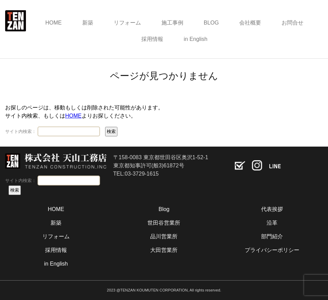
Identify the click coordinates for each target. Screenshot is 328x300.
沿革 (272, 223)
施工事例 (172, 23)
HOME (53, 23)
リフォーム (127, 23)
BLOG (211, 23)
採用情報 (152, 39)
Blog (163, 209)
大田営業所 (163, 250)
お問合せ (292, 23)
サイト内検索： (20, 131)
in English (195, 39)
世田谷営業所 (163, 223)
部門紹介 (272, 236)
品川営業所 (163, 236)
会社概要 (250, 23)
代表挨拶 (272, 209)
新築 (87, 23)
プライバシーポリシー (272, 250)
